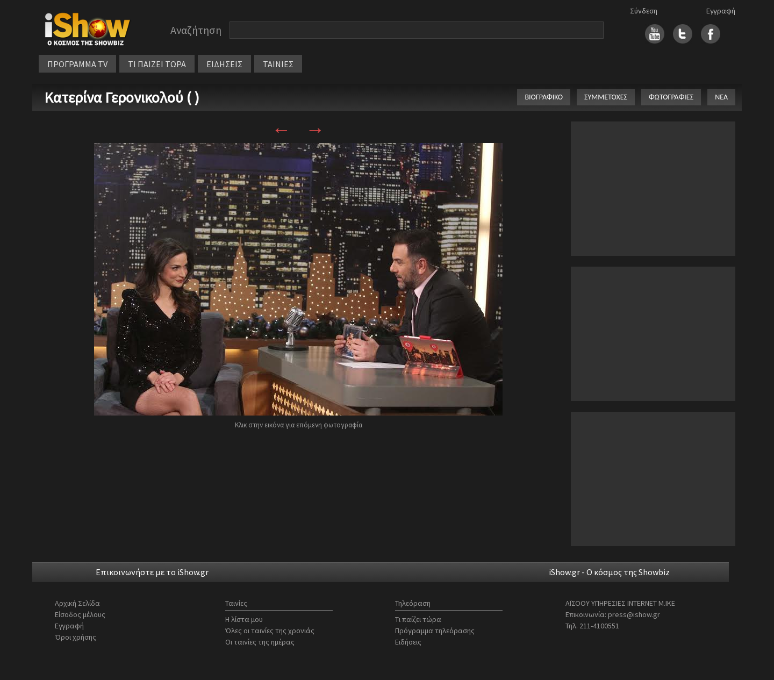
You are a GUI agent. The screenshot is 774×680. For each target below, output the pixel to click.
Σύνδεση (643, 11)
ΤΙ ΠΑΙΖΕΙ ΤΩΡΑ (157, 64)
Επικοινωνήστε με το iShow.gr (152, 572)
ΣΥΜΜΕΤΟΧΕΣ (605, 97)
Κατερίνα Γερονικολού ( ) (121, 97)
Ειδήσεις (408, 642)
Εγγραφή (720, 11)
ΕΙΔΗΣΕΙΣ (224, 64)
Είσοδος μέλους (80, 614)
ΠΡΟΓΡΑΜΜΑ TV (77, 64)
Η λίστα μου (244, 619)
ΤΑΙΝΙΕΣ (278, 64)
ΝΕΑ (721, 97)
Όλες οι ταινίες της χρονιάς (269, 630)
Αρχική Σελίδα (77, 603)
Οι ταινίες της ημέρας (260, 642)
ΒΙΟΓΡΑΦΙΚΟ (544, 97)
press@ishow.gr (634, 614)
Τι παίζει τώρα (418, 619)
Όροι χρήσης (75, 637)
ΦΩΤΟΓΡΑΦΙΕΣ (671, 97)
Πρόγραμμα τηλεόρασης (435, 630)
